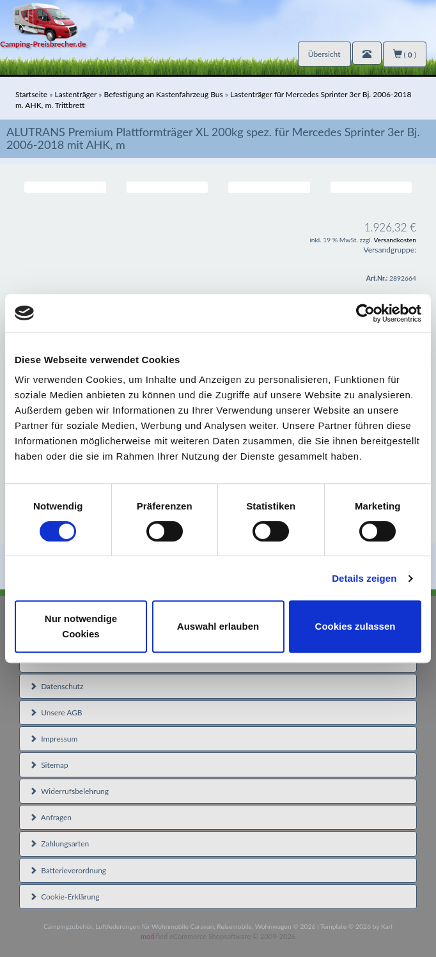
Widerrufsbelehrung (69, 791)
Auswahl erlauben (218, 626)
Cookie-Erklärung (64, 896)
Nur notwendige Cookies (81, 626)
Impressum (53, 738)
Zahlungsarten (59, 843)
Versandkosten (394, 240)
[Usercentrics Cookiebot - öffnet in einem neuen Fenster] (365, 313)
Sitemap (48, 765)
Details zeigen (364, 578)
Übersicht (324, 54)
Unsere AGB (55, 712)
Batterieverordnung (67, 870)
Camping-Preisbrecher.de (43, 44)
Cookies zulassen (355, 626)
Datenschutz (56, 686)
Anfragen (50, 817)
